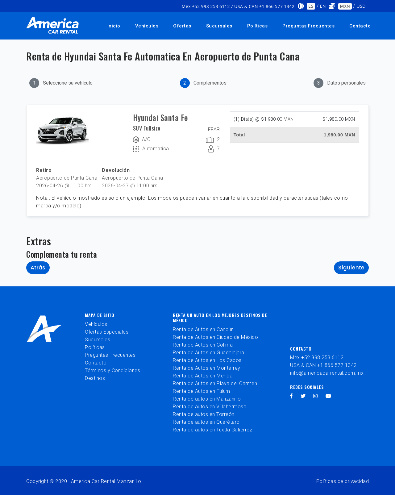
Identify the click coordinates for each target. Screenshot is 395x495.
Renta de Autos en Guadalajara (208, 353)
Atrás (38, 267)
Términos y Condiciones (112, 370)
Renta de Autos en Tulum (201, 391)
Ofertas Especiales (106, 332)
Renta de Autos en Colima (203, 345)
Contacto (360, 26)
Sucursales (219, 26)
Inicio (113, 26)
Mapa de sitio (99, 315)
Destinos (95, 378)
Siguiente (351, 267)
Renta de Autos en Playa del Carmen (215, 383)
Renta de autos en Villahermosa (209, 407)
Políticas (257, 26)
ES (310, 6)
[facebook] (291, 396)
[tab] (61, 83)
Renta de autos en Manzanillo (207, 399)
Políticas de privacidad (342, 481)
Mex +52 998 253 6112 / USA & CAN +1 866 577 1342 (238, 6)
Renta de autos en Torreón (204, 414)
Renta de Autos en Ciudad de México (215, 337)
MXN (345, 6)
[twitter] (303, 396)
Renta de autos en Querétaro (206, 422)
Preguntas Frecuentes (308, 26)
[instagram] (315, 396)
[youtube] (328, 396)
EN (323, 6)
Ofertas (182, 26)
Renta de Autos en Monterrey (206, 368)
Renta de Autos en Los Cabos (207, 360)
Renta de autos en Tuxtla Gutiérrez (212, 430)
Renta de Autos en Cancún (203, 329)
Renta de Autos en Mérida (202, 376)
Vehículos (147, 26)
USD (361, 6)
